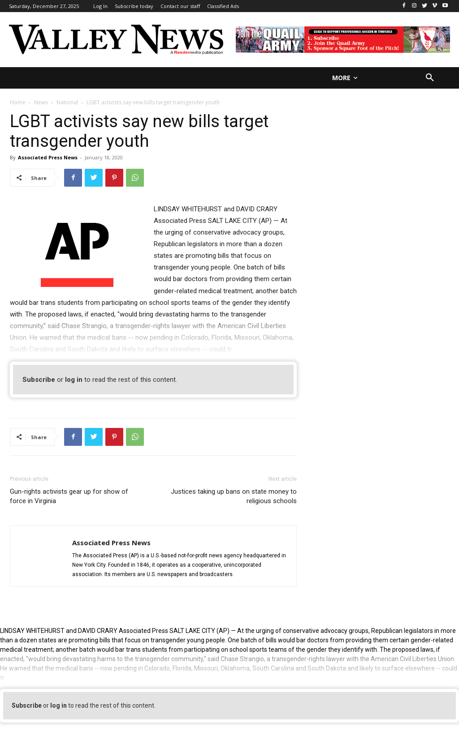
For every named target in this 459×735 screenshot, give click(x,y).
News (41, 102)
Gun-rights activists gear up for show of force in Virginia (69, 496)
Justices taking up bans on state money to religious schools (234, 496)
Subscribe (38, 380)
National (67, 102)
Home (18, 102)
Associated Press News (48, 157)
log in (73, 380)
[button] (430, 78)
